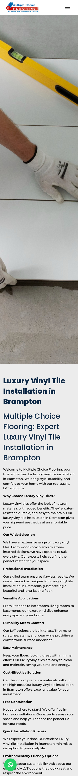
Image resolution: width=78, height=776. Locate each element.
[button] (10, 765)
